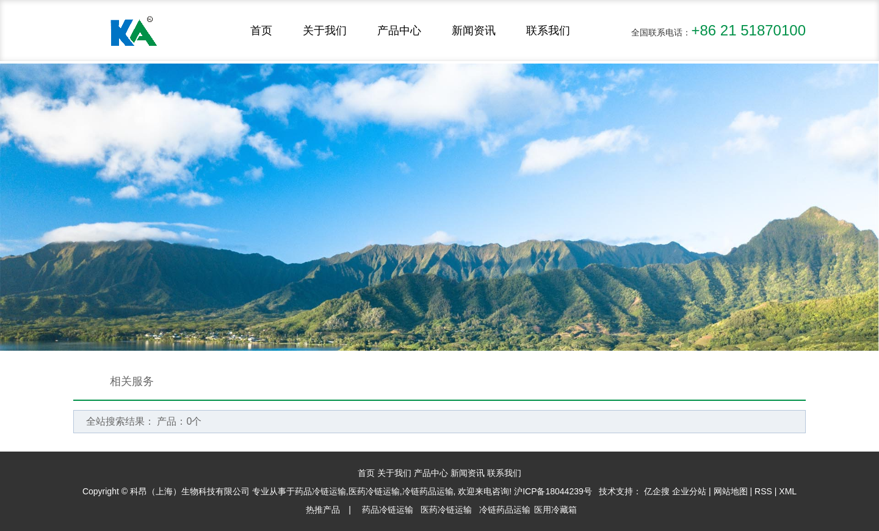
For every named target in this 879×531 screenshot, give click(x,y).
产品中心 (399, 30)
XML (788, 491)
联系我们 (548, 30)
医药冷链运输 (374, 491)
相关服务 (132, 381)
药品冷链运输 (320, 491)
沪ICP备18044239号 (553, 491)
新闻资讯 (474, 30)
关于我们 (325, 30)
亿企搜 (658, 491)
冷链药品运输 (428, 491)
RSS (763, 491)
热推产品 (323, 510)
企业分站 (689, 491)
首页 (261, 30)
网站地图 (731, 491)
